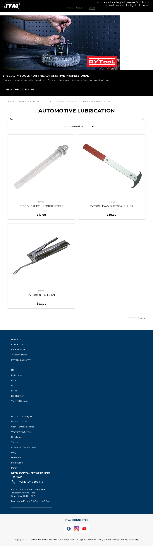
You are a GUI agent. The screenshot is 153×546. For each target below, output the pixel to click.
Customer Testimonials (23, 447)
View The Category (20, 89)
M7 (13, 385)
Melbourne (17, 462)
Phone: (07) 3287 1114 (30, 481)
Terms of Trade (19, 354)
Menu (70, 8)
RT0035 (41, 202)
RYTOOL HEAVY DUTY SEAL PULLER (111, 206)
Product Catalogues (21, 416)
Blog (13, 452)
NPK (13, 380)
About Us (16, 339)
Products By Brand (29, 101)
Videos (14, 442)
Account (79, 8)
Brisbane (16, 457)
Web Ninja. (134, 539)
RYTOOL (49, 101)
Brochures (16, 437)
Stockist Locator (91, 9)
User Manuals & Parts (22, 426)
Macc (14, 390)
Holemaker (17, 375)
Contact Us (17, 344)
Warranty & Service (21, 431)
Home (11, 101)
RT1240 (112, 202)
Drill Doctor (17, 395)
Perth (14, 467)
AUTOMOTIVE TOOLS (67, 101)
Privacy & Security (21, 359)
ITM (13, 370)
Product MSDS (19, 421)
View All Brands (19, 401)
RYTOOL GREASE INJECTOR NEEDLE (41, 206)
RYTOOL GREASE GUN (41, 294)
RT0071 (41, 291)
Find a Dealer (18, 349)
